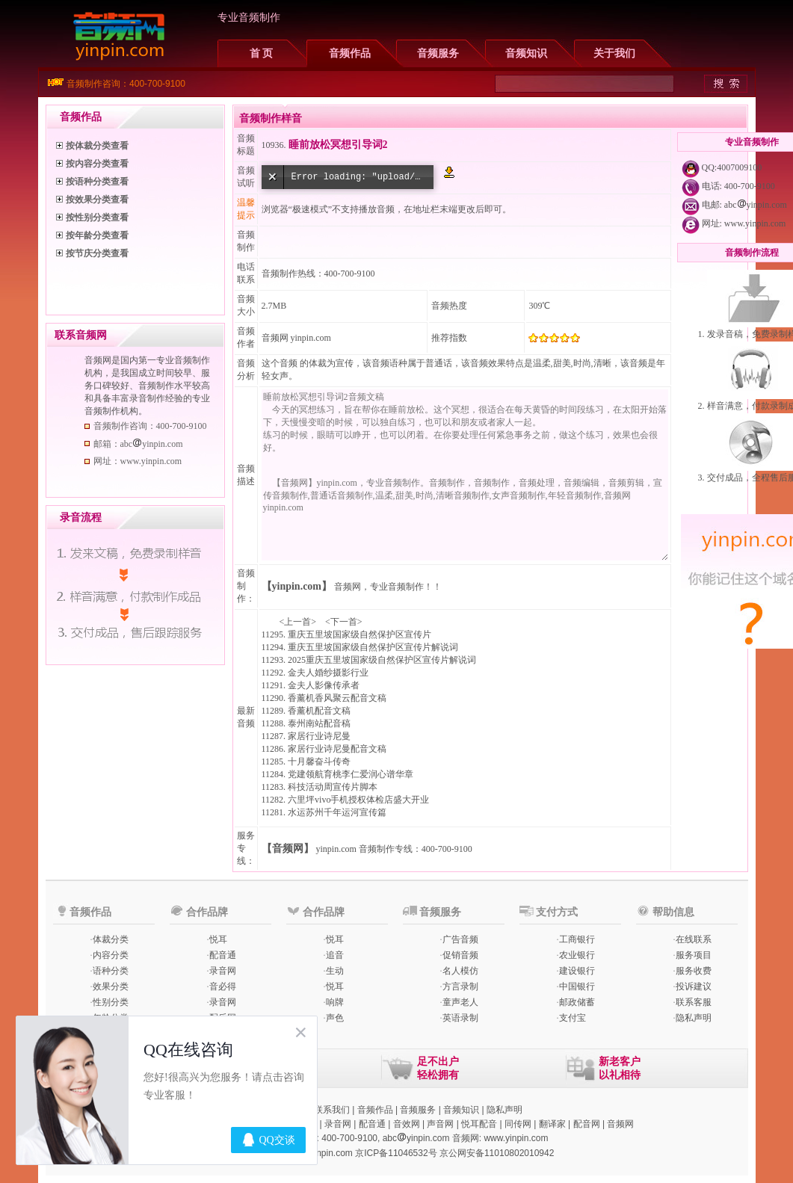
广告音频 (460, 939)
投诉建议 (694, 986)
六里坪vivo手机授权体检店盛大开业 (358, 799)
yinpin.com (336, 849)
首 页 (262, 53)
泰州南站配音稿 (319, 723)
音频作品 (350, 53)
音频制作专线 (386, 849)
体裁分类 (111, 939)
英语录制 (460, 1018)
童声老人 (460, 1002)
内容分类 (111, 955)
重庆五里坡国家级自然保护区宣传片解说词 (373, 647)
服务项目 (694, 955)
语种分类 (111, 971)
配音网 (586, 1124)
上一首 (297, 622)
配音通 (222, 955)
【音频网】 (288, 848)
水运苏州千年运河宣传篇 (337, 812)
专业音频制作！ (401, 586)
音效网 (406, 1124)
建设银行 (577, 971)
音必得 (222, 986)
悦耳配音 (479, 1124)
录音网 (222, 971)
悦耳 (218, 939)
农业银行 (577, 955)
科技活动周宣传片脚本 (332, 787)
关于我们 (614, 53)
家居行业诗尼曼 (319, 736)
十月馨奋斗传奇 (319, 761)
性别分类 (111, 1002)
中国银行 (577, 986)
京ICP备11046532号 (395, 1153)
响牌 (335, 1002)
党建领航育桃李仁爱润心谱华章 (350, 774)
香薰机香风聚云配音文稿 (337, 698)
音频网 (275, 338)
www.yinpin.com (755, 223)
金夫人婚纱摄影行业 (328, 672)
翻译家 (552, 1124)
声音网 (440, 1124)
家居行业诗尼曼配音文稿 (337, 749)
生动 (335, 971)
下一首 (343, 622)
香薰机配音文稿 (319, 710)
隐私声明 (694, 1018)
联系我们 (332, 1110)
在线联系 (694, 939)
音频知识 (526, 53)
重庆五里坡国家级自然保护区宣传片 (359, 634)
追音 (335, 955)
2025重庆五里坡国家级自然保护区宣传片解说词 (382, 660)
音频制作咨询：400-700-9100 (126, 83)
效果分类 (111, 986)
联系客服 (694, 1002)
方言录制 (460, 986)
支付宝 (572, 1018)
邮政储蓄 (577, 1002)
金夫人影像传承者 (324, 685)
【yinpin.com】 (297, 586)
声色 (335, 1018)
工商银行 (577, 939)
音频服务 (438, 53)
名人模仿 (460, 971)
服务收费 (694, 971)
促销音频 (460, 955)
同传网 (518, 1124)
